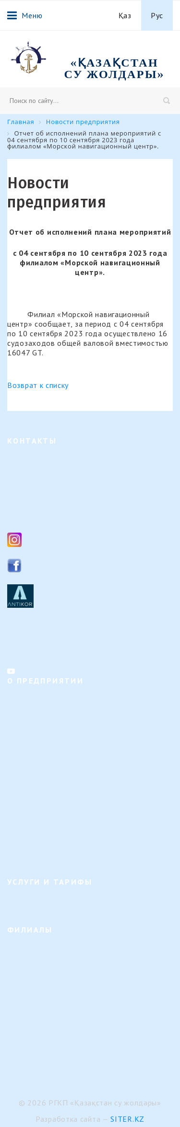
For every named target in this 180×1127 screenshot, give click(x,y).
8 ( (27, 494)
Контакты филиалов (38, 646)
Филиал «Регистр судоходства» (56, 1056)
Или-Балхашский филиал (46, 1026)
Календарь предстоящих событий (59, 823)
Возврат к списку (38, 385)
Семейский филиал (37, 980)
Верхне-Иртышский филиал (51, 949)
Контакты (22, 853)
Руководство (27, 746)
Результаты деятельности (47, 807)
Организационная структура (51, 715)
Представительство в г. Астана (55, 1072)
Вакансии (22, 761)
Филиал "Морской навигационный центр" (73, 1041)
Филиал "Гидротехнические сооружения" (72, 964)
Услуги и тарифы (34, 901)
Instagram (44, 539)
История (20, 731)
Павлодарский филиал (42, 995)
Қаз (125, 15)
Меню (24, 15)
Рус (157, 15)
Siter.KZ (127, 1119)
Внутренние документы (44, 792)
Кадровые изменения (40, 777)
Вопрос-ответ (28, 838)
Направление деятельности (50, 700)
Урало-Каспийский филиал (49, 1010)
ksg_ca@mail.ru (54, 515)
